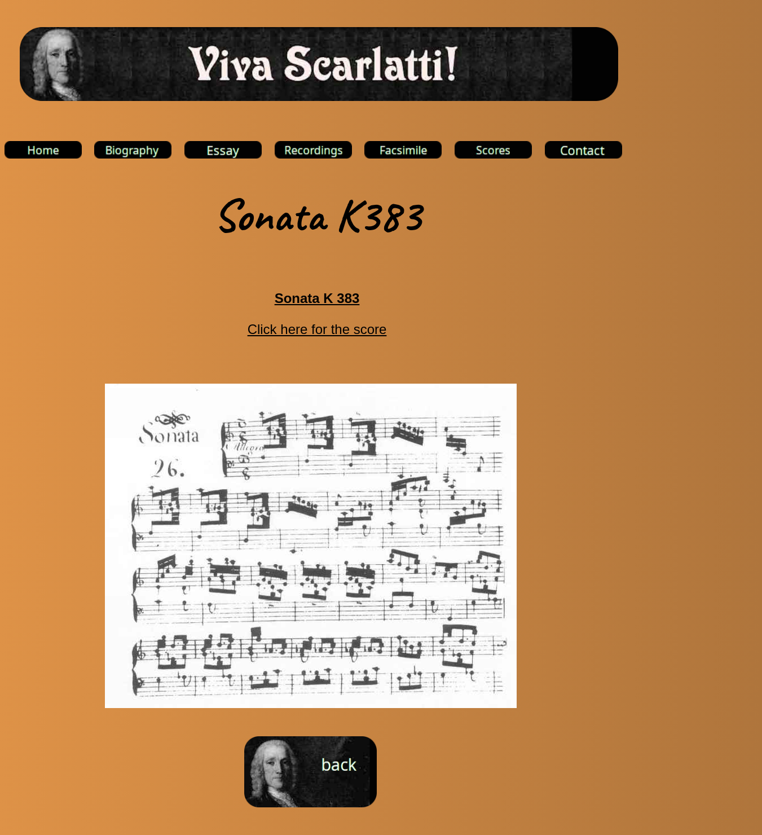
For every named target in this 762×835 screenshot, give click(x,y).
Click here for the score (317, 329)
